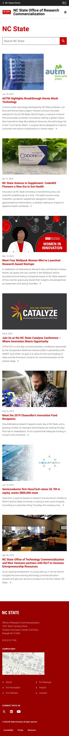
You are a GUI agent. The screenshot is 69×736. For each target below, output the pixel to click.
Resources (32, 730)
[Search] (63, 41)
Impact (42, 687)
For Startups (45, 682)
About (9, 682)
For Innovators (13, 687)
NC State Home (11, 3)
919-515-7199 (9, 640)
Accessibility (8, 730)
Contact (43, 693)
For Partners (12, 693)
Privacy (20, 730)
